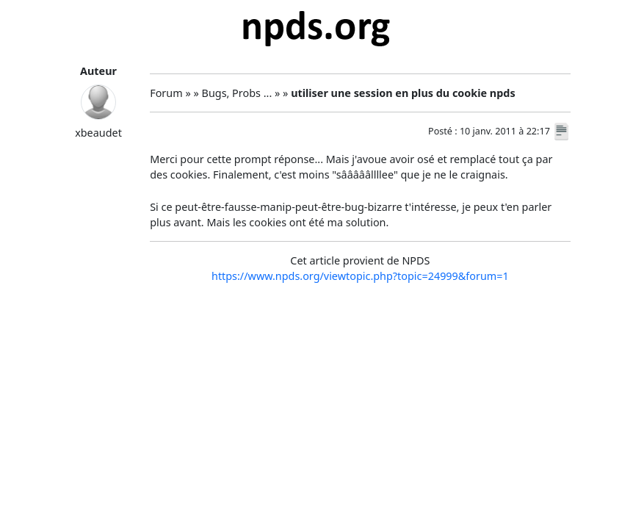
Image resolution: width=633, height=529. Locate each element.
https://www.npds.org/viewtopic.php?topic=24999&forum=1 (360, 276)
